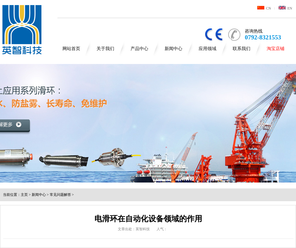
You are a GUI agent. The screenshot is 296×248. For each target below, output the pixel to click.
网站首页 (71, 48)
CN (264, 8)
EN (285, 8)
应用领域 (207, 48)
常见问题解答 (60, 195)
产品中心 (139, 48)
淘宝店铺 (275, 48)
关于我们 (105, 48)
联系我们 (241, 48)
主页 (24, 195)
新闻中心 (173, 48)
